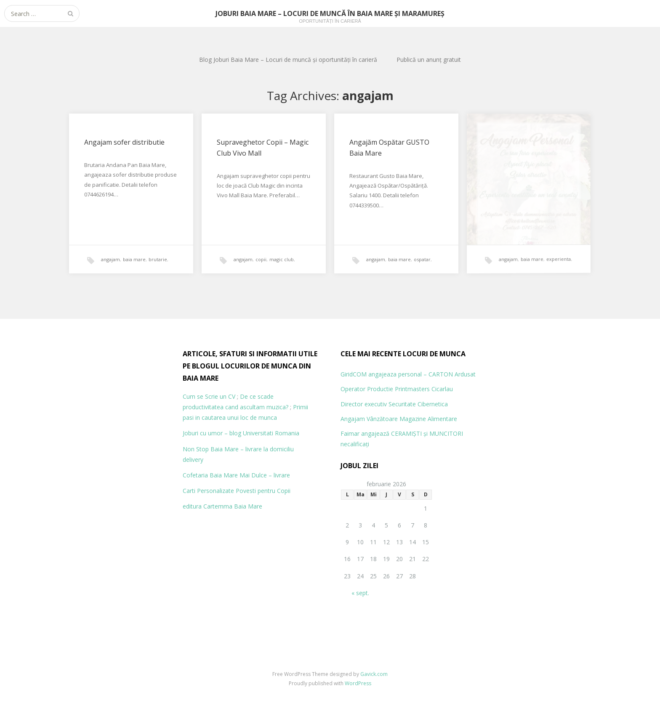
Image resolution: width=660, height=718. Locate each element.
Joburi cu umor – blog (212, 433)
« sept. (360, 593)
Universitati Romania (271, 433)
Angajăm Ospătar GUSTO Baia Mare (389, 148)
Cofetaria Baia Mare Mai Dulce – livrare (236, 475)
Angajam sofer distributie (124, 142)
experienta (547, 249)
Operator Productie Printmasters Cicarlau (397, 389)
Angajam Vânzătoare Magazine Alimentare (399, 419)
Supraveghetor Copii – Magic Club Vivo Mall (263, 148)
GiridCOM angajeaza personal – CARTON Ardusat (408, 374)
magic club (281, 259)
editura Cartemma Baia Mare (222, 506)
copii (260, 259)
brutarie (158, 259)
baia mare (134, 259)
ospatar (422, 259)
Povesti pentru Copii (263, 491)
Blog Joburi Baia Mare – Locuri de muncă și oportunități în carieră (288, 60)
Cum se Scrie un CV (209, 396)
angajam (110, 259)
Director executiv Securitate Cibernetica (394, 404)
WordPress (358, 683)
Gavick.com (374, 674)
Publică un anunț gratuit (429, 60)
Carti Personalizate (208, 491)
